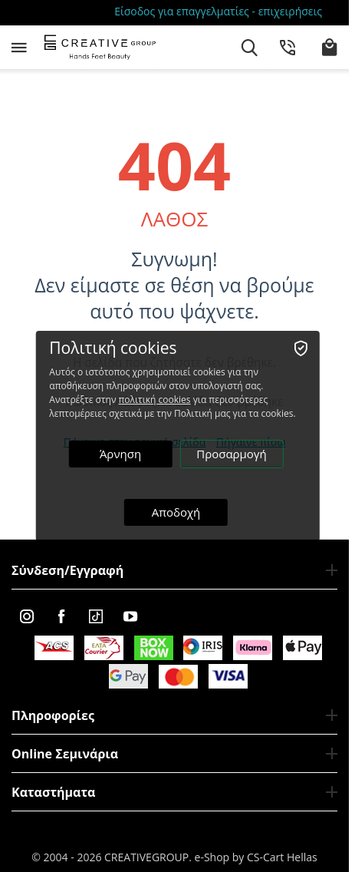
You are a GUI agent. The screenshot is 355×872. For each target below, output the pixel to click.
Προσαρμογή (231, 453)
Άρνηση (120, 453)
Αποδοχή (176, 512)
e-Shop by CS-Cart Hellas (256, 857)
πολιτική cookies (155, 399)
